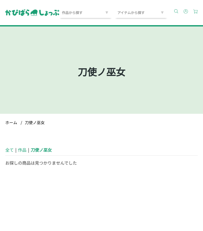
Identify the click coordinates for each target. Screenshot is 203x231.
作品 (22, 150)
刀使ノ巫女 (35, 122)
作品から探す (72, 12)
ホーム (11, 122)
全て (9, 150)
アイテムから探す (131, 12)
